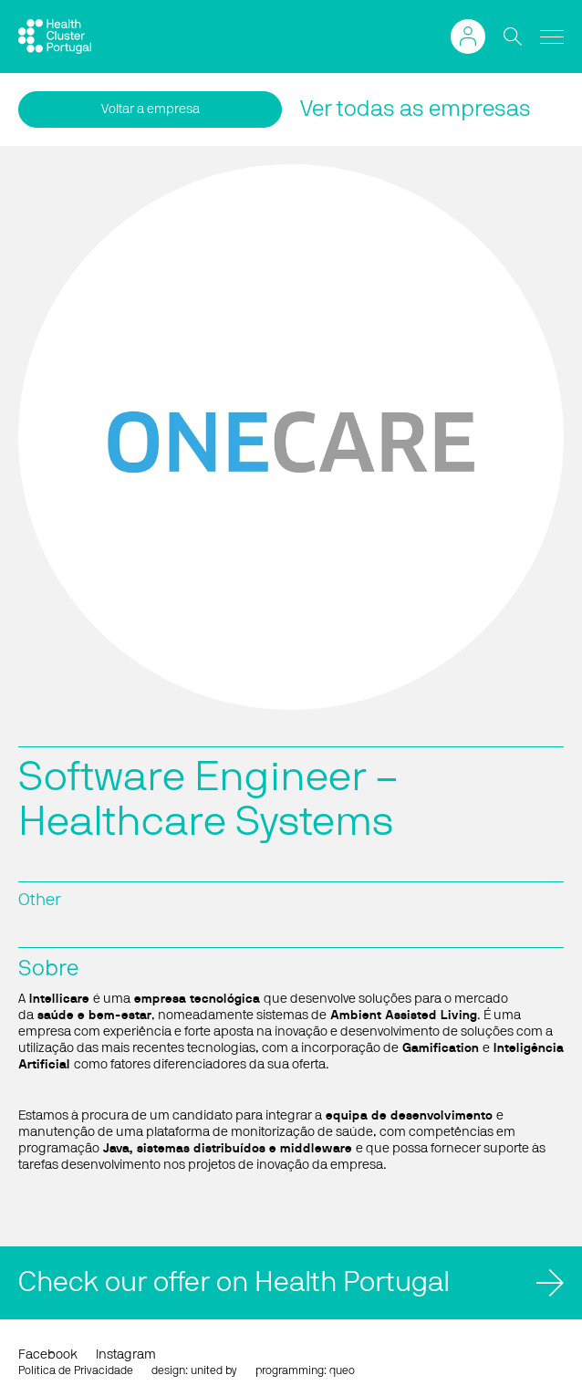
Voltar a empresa (150, 109)
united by (214, 1370)
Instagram (126, 1355)
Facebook (48, 1355)
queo (342, 1370)
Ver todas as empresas (415, 109)
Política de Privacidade (75, 1370)
